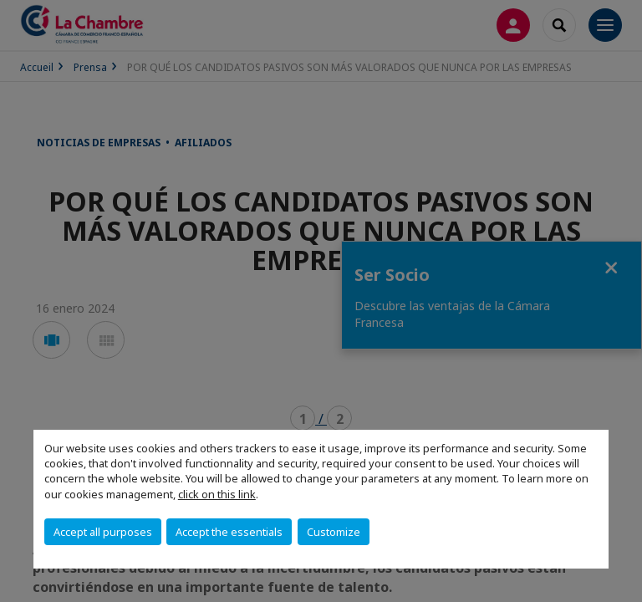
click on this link (217, 494)
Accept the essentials (229, 531)
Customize (333, 531)
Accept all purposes (103, 531)
